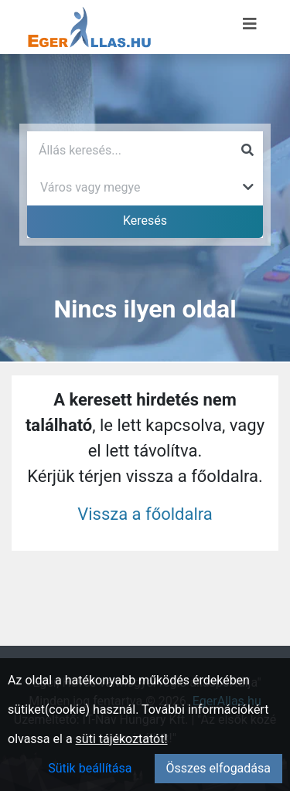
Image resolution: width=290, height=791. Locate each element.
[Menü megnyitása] (250, 24)
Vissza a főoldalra (145, 514)
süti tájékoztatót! (122, 739)
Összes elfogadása (218, 768)
